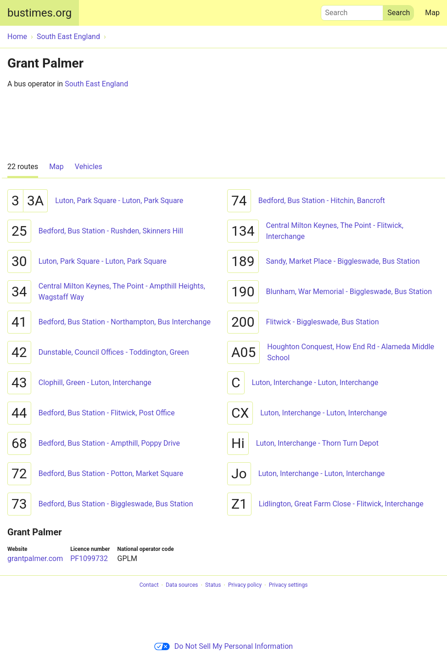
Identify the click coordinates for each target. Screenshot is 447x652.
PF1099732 (89, 558)
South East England (96, 83)
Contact (149, 585)
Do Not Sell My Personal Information (223, 646)
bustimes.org (39, 12)
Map (432, 12)
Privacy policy (245, 585)
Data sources (182, 585)
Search (352, 10)
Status (213, 585)
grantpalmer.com (35, 558)
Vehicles (88, 166)
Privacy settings (288, 585)
